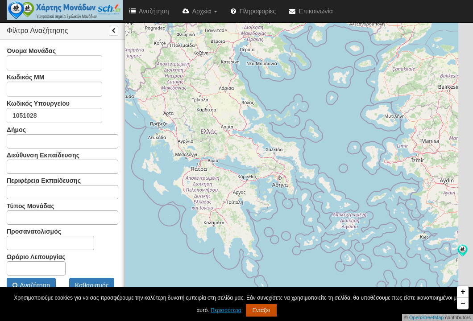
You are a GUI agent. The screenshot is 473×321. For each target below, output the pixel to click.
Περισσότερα (226, 310)
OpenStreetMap (426, 317)
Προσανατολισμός (50, 239)
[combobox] (62, 141)
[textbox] (11, 141)
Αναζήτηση (149, 11)
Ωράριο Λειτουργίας (36, 264)
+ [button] (463, 292)
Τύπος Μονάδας (62, 213)
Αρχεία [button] (200, 11)
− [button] (463, 303)
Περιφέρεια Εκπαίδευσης (62, 188)
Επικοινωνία (311, 11)
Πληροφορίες (253, 11)
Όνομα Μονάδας (54, 58)
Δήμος (62, 137)
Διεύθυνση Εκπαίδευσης (62, 163)
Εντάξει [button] (261, 310)
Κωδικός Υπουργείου (54, 111)
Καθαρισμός (91, 285)
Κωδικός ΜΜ (54, 85)
